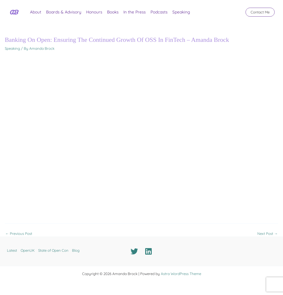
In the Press (134, 11)
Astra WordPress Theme (181, 273)
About (35, 11)
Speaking (181, 11)
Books (113, 11)
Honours (94, 11)
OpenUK (28, 250)
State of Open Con (53, 250)
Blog (75, 250)
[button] (260, 12)
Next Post (267, 233)
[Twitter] (134, 251)
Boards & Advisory (63, 11)
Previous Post (18, 233)
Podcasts (159, 11)
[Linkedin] (148, 251)
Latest (12, 250)
